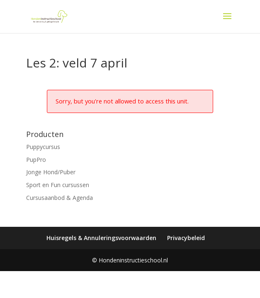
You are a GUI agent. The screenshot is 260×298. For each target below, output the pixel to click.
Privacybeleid (186, 238)
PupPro (36, 159)
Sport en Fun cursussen (57, 185)
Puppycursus (43, 147)
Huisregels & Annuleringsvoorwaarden (101, 238)
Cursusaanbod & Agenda (59, 198)
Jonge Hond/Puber (50, 172)
